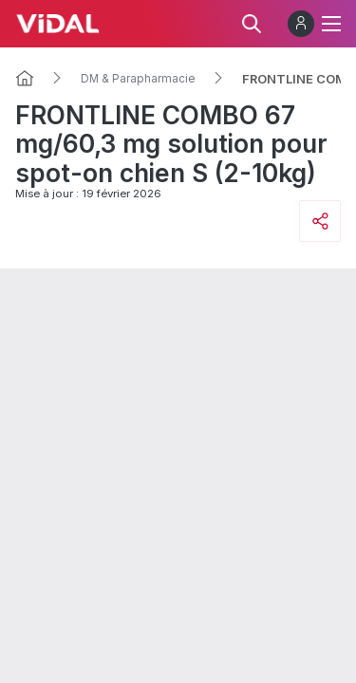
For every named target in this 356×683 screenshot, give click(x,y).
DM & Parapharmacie (138, 78)
